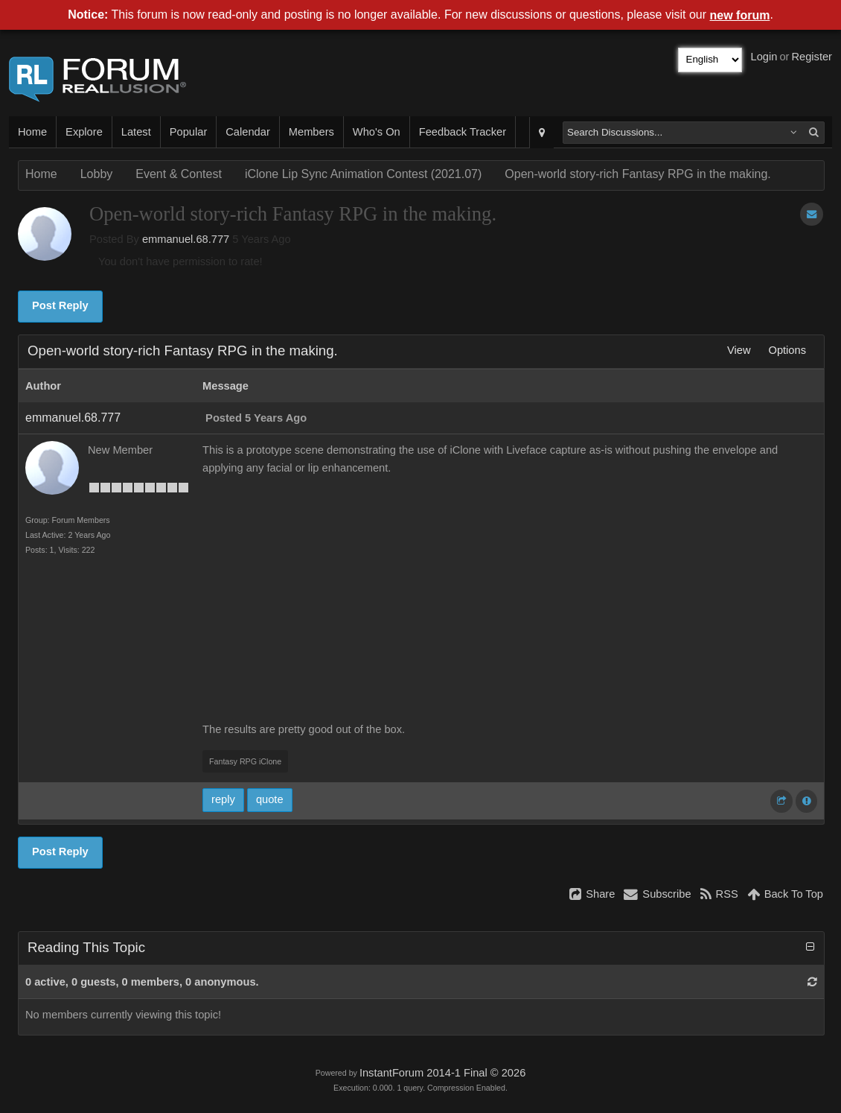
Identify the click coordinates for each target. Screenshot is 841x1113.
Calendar (247, 132)
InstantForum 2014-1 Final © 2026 (442, 1073)
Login (764, 57)
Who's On (376, 132)
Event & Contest (178, 174)
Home (32, 132)
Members (311, 132)
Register (811, 57)
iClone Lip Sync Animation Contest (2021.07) (363, 174)
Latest (136, 132)
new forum (740, 15)
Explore (84, 132)
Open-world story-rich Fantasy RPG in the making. (637, 174)
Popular (189, 132)
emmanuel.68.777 (185, 239)
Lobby (96, 174)
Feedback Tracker (462, 132)
